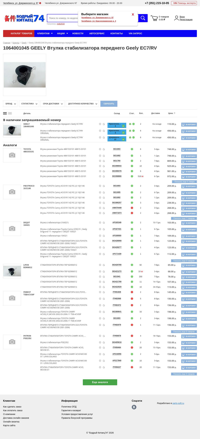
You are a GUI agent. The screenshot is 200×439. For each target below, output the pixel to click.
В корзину (191, 124)
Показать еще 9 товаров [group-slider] (184, 261)
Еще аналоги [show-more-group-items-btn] (100, 382)
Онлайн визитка (11, 421)
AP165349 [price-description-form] (116, 222)
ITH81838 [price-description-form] (117, 292)
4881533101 (28, 152)
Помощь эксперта (184, 3)
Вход (182, 16)
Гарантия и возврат (71, 410)
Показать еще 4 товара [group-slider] (184, 182)
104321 (26, 225)
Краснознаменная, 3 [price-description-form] (115, 125)
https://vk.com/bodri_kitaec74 (134, 407)
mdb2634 (61, 24)
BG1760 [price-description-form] (116, 161)
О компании (9, 414)
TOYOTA (27, 149)
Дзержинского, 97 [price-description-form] (115, 138)
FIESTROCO (28, 186)
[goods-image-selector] (12, 130)
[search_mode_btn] (5, 113)
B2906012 (27, 267)
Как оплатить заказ (12, 410)
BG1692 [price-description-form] (116, 156)
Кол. (141, 113)
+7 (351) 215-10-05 (157, 3)
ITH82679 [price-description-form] (117, 325)
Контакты (116, 33)
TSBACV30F (28, 295)
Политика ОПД (68, 406)
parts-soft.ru (178, 403)
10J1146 (27, 188)
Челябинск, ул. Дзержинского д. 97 (97, 18)
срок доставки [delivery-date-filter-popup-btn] (51, 104)
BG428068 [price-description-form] (116, 241)
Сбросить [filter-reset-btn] (109, 104)
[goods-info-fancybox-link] (100, 124)
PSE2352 (27, 338)
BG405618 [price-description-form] (116, 342)
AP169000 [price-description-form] (116, 235)
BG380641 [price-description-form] (116, 312)
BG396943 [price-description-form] (116, 166)
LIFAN (26, 265)
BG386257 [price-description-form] (116, 203)
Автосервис (97, 33)
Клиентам (43, 33)
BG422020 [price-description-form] (116, 287)
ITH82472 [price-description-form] (117, 305)
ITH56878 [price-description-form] (117, 336)
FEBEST (27, 292)
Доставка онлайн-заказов (16, 418)
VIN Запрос (135, 33)
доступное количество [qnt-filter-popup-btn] (81, 104)
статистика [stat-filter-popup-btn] (27, 104)
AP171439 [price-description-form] (116, 254)
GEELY (26, 124)
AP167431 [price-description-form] (116, 229)
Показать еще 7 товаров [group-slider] (184, 218)
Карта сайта (9, 425)
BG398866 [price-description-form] (116, 176)
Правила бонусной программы (76, 418)
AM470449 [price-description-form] (117, 208)
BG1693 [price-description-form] (116, 149)
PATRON (27, 336)
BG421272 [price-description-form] (116, 271)
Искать (143, 18)
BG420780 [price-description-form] (116, 265)
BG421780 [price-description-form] (116, 282)
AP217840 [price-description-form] (116, 360)
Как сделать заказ (12, 406)
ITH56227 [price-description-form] (117, 367)
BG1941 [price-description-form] (116, 276)
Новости (77, 33)
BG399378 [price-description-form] (116, 171)
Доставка (155, 113)
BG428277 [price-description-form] (116, 247)
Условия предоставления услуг (77, 414)
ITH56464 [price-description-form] (117, 347)
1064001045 (28, 126)
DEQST (26, 223)
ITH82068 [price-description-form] (117, 298)
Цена (170, 113)
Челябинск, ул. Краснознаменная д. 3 (98, 21)
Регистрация (186, 19)
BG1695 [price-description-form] (116, 192)
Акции (61, 33)
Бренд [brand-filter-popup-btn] (9, 104)
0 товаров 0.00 (164, 18)
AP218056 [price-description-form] (116, 354)
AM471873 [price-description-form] (117, 213)
